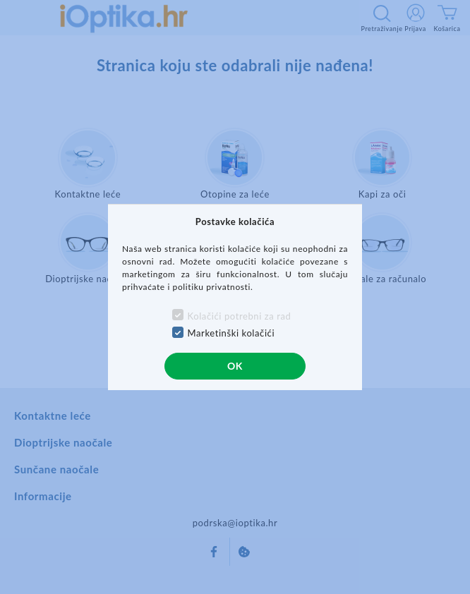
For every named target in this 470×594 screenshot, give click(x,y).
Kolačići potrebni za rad (239, 316)
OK (235, 366)
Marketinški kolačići (231, 333)
